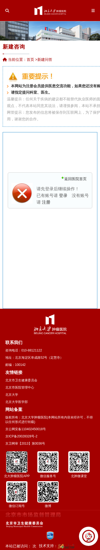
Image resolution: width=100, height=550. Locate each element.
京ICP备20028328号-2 (21, 436)
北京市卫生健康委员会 (21, 380)
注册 (46, 202)
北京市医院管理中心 (19, 387)
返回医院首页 (75, 179)
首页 (30, 59)
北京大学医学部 (16, 402)
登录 (63, 195)
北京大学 (11, 395)
